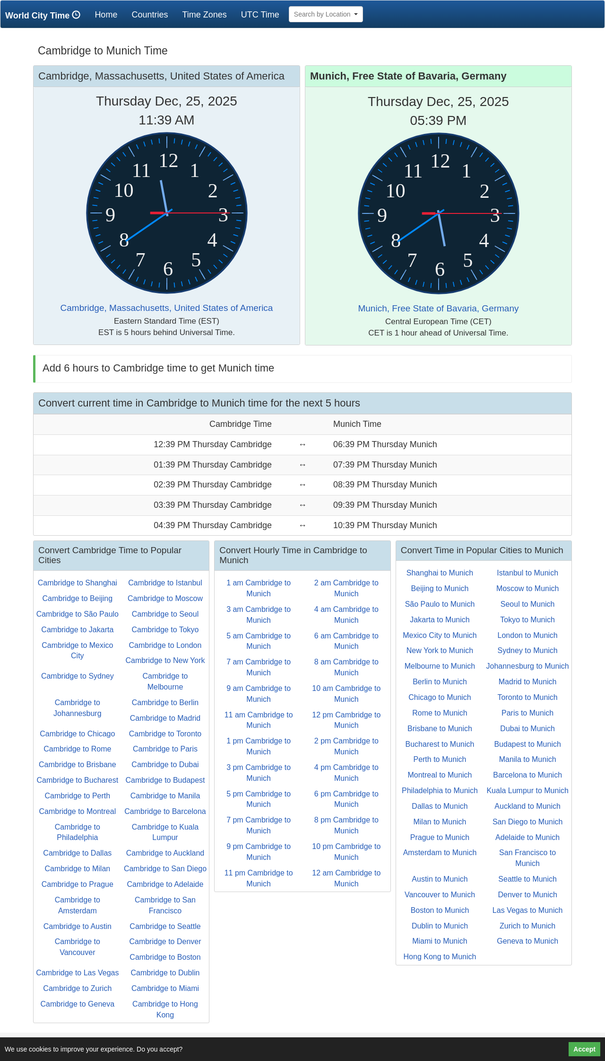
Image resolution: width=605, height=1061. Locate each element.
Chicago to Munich (439, 697)
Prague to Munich (439, 837)
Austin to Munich (439, 879)
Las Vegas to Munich (528, 910)
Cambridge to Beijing (78, 598)
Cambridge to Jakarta (77, 630)
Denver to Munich (527, 895)
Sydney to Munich (528, 650)
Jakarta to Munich (439, 620)
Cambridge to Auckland (165, 853)
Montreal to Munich (439, 775)
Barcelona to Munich (527, 775)
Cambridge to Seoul (165, 614)
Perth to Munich (439, 759)
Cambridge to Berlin (165, 702)
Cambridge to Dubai (165, 764)
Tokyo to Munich (527, 620)
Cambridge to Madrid (165, 718)
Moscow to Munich (527, 588)
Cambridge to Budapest (165, 780)
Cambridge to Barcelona (165, 811)
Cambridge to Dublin (165, 973)
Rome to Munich (439, 713)
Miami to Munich (439, 941)
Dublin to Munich (440, 926)
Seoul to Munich (528, 604)
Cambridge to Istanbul (165, 583)
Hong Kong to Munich (440, 957)
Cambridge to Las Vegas (77, 973)
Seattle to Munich (527, 879)
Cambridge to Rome (77, 749)
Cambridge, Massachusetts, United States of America (166, 308)
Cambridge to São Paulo (77, 614)
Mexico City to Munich (440, 635)
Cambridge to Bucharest (78, 780)
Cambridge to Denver (165, 941)
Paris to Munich (527, 713)
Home (109, 14)
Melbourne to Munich (440, 666)
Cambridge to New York (165, 660)
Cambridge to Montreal (77, 811)
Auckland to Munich (527, 806)
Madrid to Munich (528, 682)
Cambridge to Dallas (77, 853)
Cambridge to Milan (77, 869)
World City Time (45, 15)
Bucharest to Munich (440, 744)
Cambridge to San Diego (165, 869)
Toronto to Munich (528, 697)
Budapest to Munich (527, 744)
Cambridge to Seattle (165, 926)
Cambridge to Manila (165, 796)
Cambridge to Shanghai (77, 583)
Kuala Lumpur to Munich (527, 791)
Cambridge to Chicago (77, 734)
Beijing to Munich (440, 588)
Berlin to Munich (440, 682)
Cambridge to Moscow (165, 598)
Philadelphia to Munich (440, 791)
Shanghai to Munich (439, 573)
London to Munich (528, 635)
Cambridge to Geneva (78, 1004)
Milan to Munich (439, 822)
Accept (584, 1049)
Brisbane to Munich (439, 729)
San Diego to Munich (528, 822)
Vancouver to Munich (440, 895)
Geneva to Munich (527, 941)
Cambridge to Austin (77, 926)
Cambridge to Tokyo (165, 630)
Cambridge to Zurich (77, 988)
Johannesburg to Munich (527, 666)
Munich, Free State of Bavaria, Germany (438, 308)
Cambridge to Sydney (77, 676)
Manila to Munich (527, 759)
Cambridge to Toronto (165, 734)
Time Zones (204, 14)
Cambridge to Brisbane (77, 764)
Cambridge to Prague (77, 884)
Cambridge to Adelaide (165, 884)
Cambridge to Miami (165, 988)
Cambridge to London (165, 645)
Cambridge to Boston (165, 957)
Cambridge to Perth (77, 796)
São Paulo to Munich (440, 604)
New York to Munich (439, 650)
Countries (149, 14)
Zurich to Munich (527, 926)
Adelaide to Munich (527, 837)
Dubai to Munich (527, 729)
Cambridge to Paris (165, 749)
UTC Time (260, 14)
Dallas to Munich (439, 806)
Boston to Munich (440, 910)
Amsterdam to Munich (440, 853)
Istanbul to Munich (527, 573)
